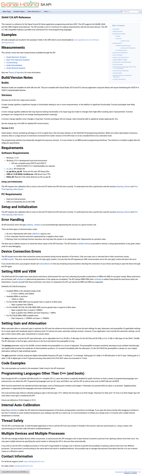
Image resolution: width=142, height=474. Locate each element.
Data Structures (34, 11)
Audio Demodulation (14, 65)
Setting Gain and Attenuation (122, 62)
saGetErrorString (84, 244)
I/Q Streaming (11, 63)
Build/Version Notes (119, 34)
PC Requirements (121, 50)
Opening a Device (123, 187)
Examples (116, 29)
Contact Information (119, 79)
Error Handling (117, 55)
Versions (119, 38)
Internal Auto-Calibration (120, 70)
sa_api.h (9, 169)
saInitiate (20, 279)
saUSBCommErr (7, 259)
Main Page (7, 11)
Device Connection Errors (121, 57)
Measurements (117, 31)
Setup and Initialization (128, 48)
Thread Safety (117, 73)
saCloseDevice (45, 264)
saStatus (29, 225)
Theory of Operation (16, 73)
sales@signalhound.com (23, 466)
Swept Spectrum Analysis (16, 57)
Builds (118, 36)
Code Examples (118, 64)
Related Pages (19, 11)
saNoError (36, 234)
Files (46, 11)
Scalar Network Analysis (15, 68)
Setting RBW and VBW (120, 59)
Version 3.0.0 (125, 41)
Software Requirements (123, 45)
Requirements (117, 43)
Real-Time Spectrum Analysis (18, 60)
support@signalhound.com (33, 461)
